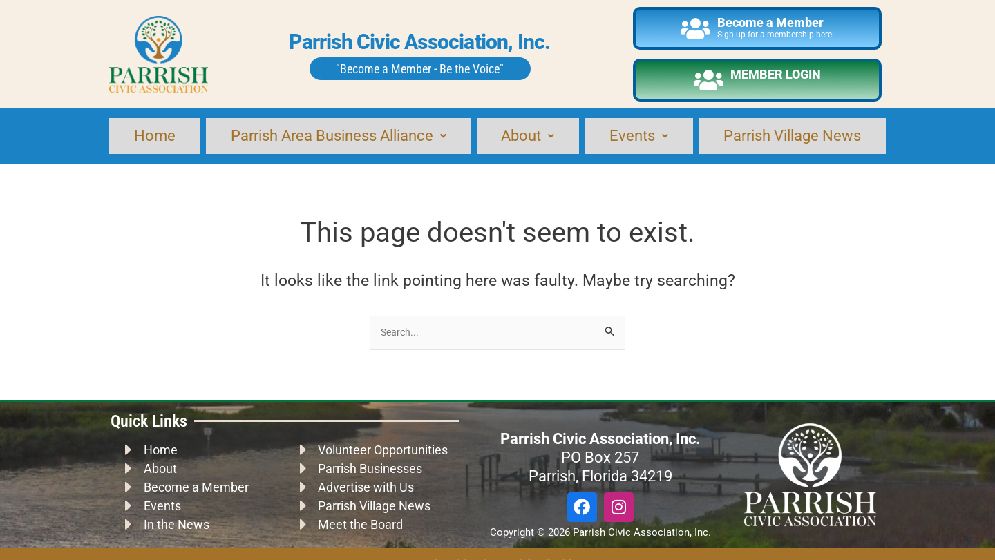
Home (153, 125)
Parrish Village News (791, 125)
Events (638, 125)
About (529, 125)
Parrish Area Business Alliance (338, 125)
